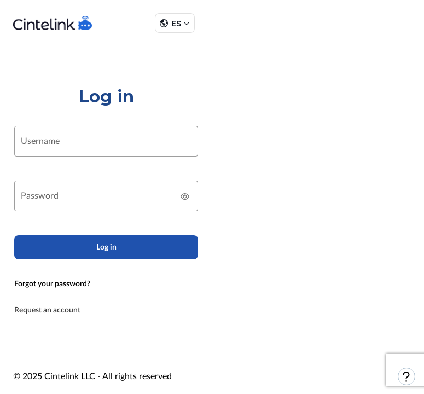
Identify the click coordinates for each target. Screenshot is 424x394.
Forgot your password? (52, 284)
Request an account (47, 310)
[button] (174, 23)
